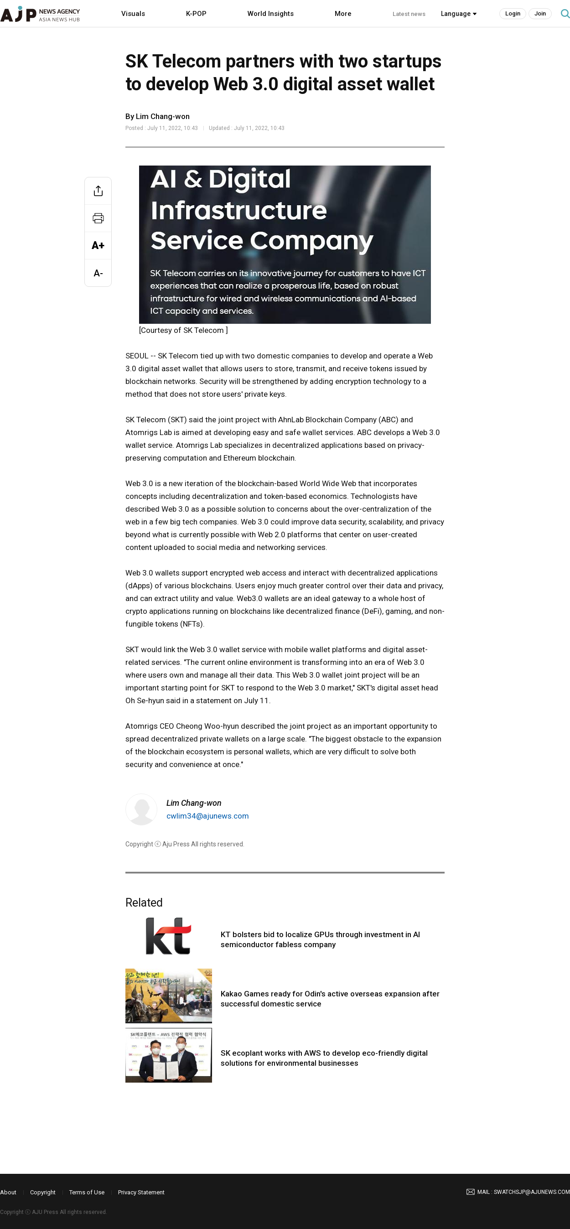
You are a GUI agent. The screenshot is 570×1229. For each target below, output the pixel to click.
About (8, 1192)
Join (540, 13)
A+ (98, 245)
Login (512, 13)
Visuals (133, 14)
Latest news (409, 13)
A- (98, 273)
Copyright (43, 1192)
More (343, 14)
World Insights (271, 14)
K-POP (196, 14)
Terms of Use (86, 1192)
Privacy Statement (141, 1192)
